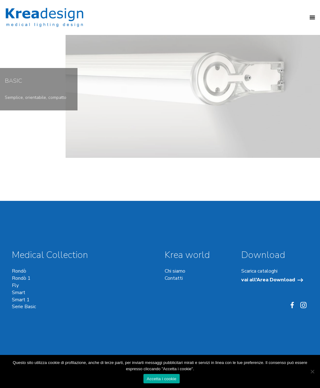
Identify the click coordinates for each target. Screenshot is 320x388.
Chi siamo (175, 271)
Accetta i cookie (161, 378)
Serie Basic (24, 306)
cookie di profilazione (67, 362)
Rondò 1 (21, 278)
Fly (15, 285)
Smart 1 (21, 299)
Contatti (174, 278)
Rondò (19, 271)
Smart (18, 292)
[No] (312, 371)
